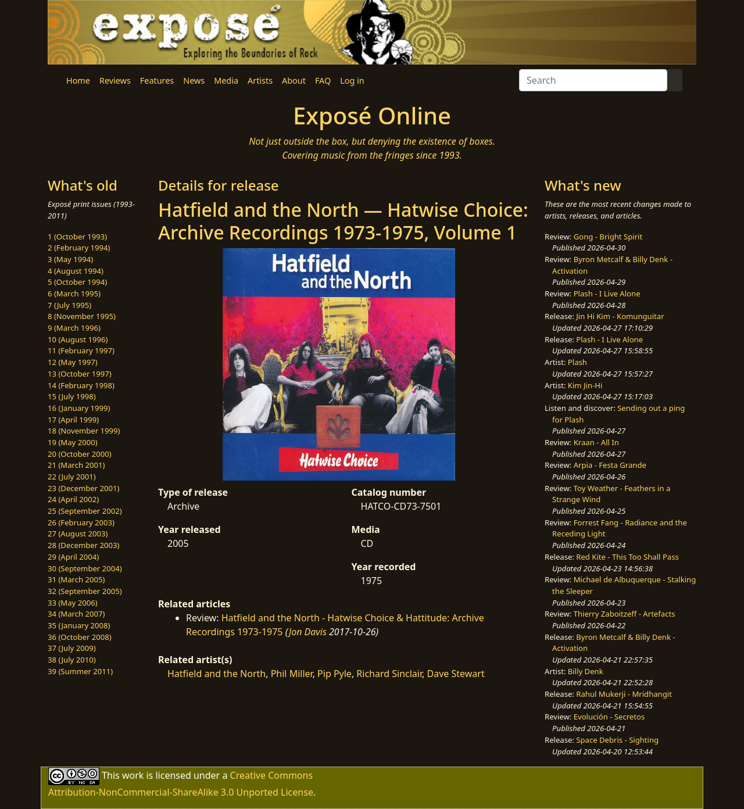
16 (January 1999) (79, 408)
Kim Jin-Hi (585, 385)
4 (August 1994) (75, 271)
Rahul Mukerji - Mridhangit (624, 694)
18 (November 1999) (84, 430)
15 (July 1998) (72, 396)
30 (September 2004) (85, 568)
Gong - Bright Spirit (608, 236)
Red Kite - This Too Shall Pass (627, 557)
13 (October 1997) (80, 373)
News (194, 80)
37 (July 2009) (72, 648)
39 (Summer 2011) (80, 671)
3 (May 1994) (70, 259)
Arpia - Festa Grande (610, 465)
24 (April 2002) (73, 499)
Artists (260, 80)
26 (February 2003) (81, 522)
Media (226, 80)
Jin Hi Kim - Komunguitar (620, 316)
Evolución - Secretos (609, 716)
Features (157, 80)
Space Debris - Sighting (617, 740)
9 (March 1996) (74, 328)
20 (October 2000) (80, 454)
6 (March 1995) (74, 293)
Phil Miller (292, 673)
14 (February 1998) (81, 385)
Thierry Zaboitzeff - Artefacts (624, 613)
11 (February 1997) (81, 350)
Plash (577, 362)
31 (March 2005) (76, 579)
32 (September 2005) (85, 591)
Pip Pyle (334, 673)
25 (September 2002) (85, 511)
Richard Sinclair (389, 673)
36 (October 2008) (80, 637)
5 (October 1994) (77, 282)
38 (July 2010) (72, 659)
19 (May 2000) (73, 442)
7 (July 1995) (69, 305)
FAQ (323, 80)
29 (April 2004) (73, 557)
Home (78, 80)
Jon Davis (308, 631)
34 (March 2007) (76, 613)
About (294, 80)
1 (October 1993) (77, 236)
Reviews (115, 80)
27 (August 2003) (78, 533)
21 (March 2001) (76, 465)
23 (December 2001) (83, 488)
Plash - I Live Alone (607, 293)
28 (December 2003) (83, 545)
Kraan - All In (596, 442)
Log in (352, 80)
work (133, 775)
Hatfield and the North (216, 673)
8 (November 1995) (82, 316)
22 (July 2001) (72, 476)
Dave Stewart (455, 673)
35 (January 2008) (79, 625)
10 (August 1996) (78, 339)
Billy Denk (585, 671)
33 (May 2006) (73, 602)
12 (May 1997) (73, 362)
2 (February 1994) (79, 247)
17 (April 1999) (73, 419)
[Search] (593, 80)
